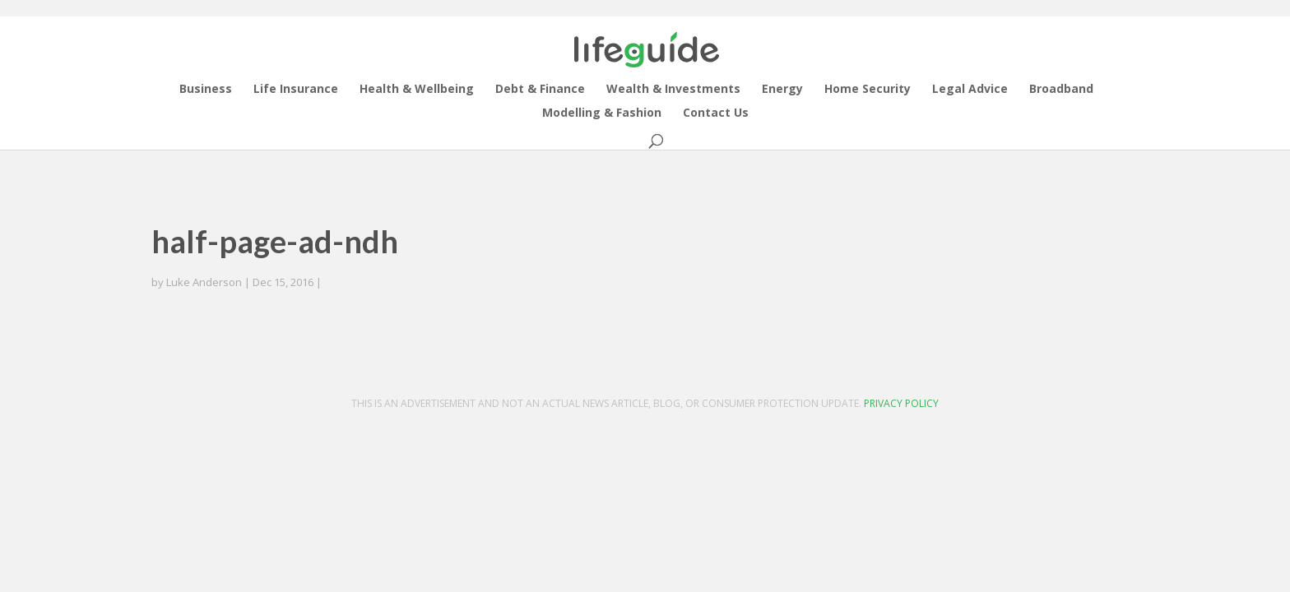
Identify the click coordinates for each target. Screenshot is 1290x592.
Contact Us (716, 113)
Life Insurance (295, 89)
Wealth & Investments (673, 89)
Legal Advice (970, 89)
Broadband (1061, 89)
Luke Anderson (204, 282)
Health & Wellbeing (417, 89)
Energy (782, 89)
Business (205, 89)
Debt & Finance (540, 89)
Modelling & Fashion (601, 113)
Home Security (867, 89)
